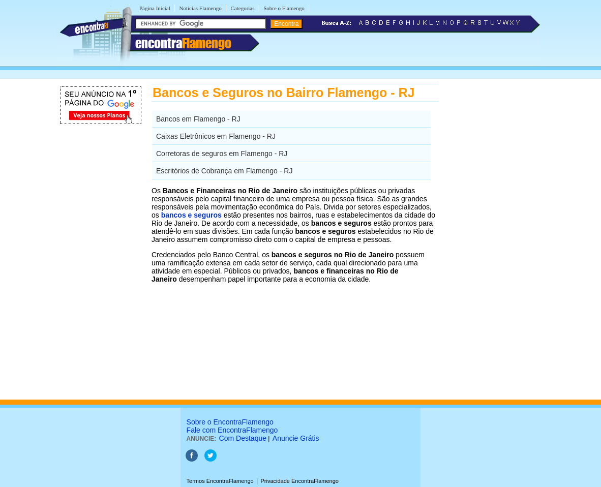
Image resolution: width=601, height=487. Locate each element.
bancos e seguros (191, 215)
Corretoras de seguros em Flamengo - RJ (221, 153)
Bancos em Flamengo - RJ (198, 119)
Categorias (242, 8)
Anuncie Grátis (296, 438)
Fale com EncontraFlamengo (232, 430)
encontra (183, 43)
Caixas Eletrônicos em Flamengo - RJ (216, 136)
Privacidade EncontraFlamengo (299, 481)
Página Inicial (154, 8)
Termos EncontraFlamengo (220, 481)
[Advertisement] (491, 236)
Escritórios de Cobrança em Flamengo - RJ (224, 171)
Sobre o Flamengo (284, 8)
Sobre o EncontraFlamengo (230, 422)
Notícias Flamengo (200, 8)
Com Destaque (242, 438)
